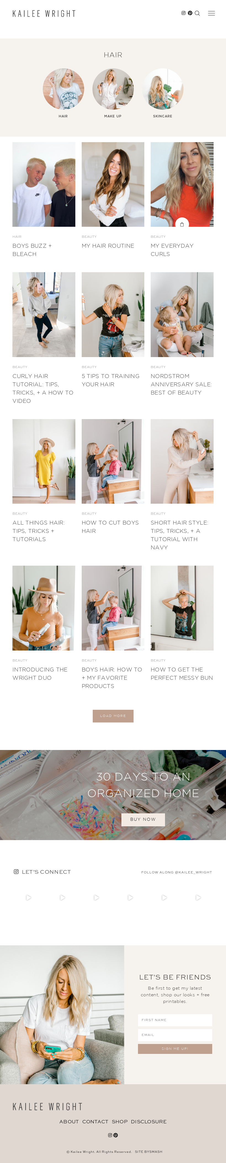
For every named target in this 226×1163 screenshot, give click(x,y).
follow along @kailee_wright (176, 872)
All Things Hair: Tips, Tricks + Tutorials (38, 531)
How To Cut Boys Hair (110, 527)
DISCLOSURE (149, 1121)
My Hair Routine (108, 246)
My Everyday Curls (172, 250)
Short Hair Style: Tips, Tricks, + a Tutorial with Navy (179, 535)
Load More (113, 715)
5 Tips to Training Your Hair (111, 380)
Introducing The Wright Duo (40, 674)
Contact (95, 1121)
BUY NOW (143, 819)
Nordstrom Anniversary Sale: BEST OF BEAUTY (181, 384)
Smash (156, 1152)
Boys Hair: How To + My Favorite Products (112, 678)
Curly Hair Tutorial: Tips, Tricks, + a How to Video (42, 389)
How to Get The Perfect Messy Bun (182, 674)
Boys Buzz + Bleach (32, 250)
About (69, 1121)
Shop (119, 1121)
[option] (63, 93)
